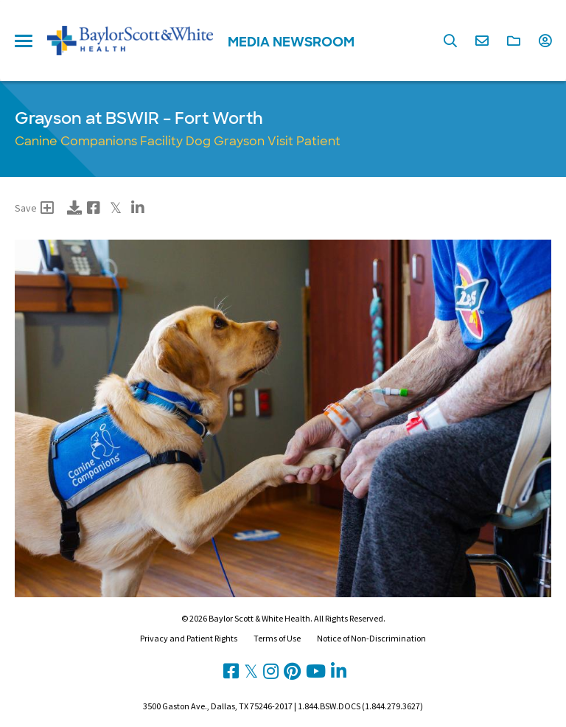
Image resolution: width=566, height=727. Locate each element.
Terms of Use (277, 638)
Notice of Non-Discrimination (371, 638)
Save (34, 208)
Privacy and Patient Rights (188, 638)
